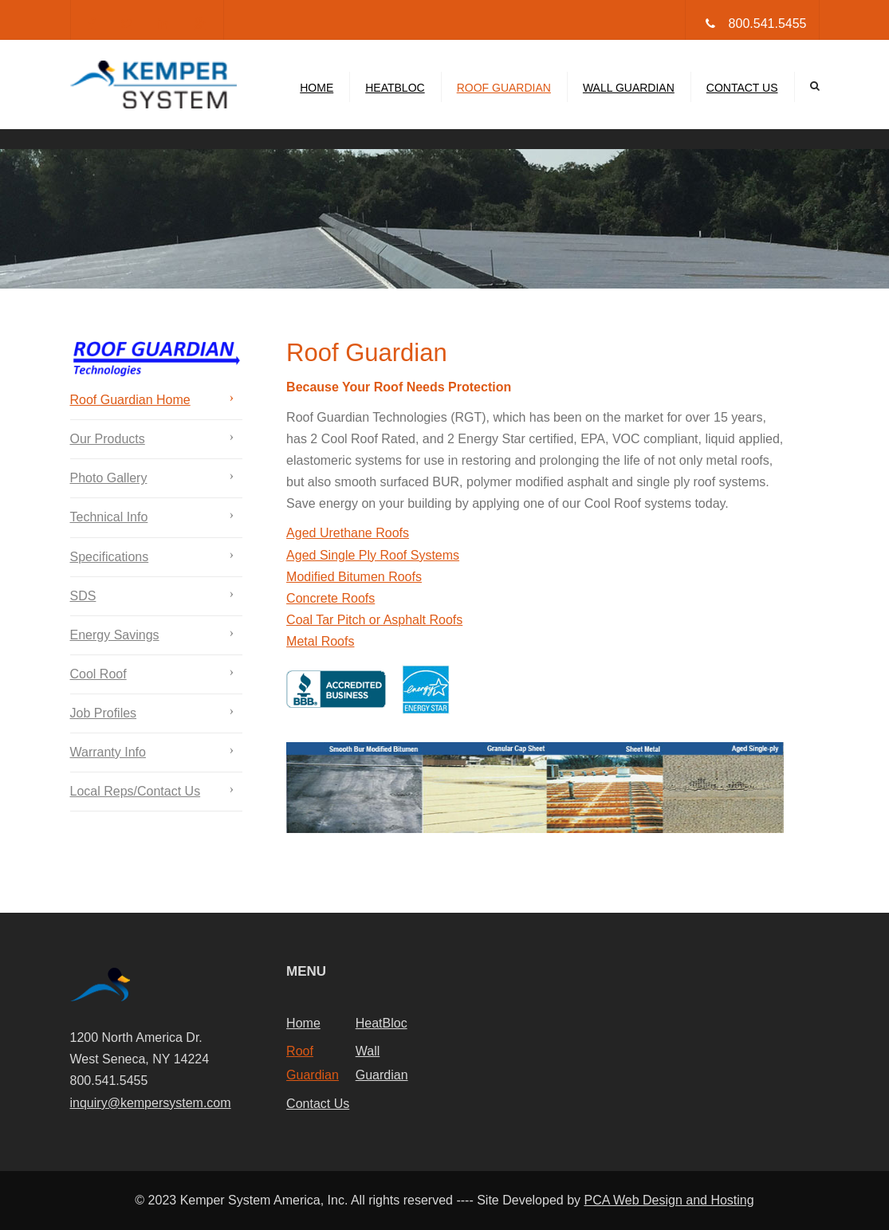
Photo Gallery (109, 478)
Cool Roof (98, 674)
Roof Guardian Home (130, 400)
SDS (83, 596)
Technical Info (109, 517)
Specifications (109, 557)
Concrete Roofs (330, 598)
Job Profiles (103, 713)
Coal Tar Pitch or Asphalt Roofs (374, 620)
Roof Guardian (504, 87)
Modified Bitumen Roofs (354, 577)
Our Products (107, 439)
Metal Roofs (320, 641)
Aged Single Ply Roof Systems (372, 555)
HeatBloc (394, 87)
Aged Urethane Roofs (347, 533)
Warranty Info (108, 752)
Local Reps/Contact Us (135, 791)
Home (316, 87)
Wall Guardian (629, 87)
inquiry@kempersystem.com (150, 1103)
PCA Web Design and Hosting (668, 1200)
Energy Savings (114, 635)
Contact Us (742, 87)
